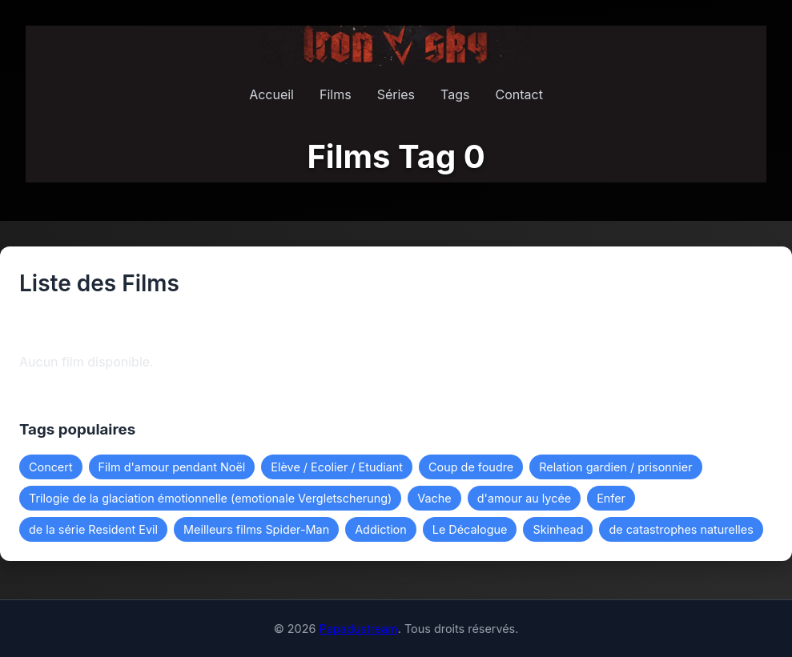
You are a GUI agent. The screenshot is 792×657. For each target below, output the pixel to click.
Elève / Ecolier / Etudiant (337, 467)
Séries (396, 94)
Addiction (381, 529)
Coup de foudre (470, 467)
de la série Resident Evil (93, 529)
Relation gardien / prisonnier (615, 467)
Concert (51, 467)
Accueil (271, 94)
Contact (518, 94)
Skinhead (558, 529)
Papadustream (358, 628)
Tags (454, 94)
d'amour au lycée (524, 498)
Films (336, 94)
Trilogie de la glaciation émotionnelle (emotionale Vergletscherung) (210, 498)
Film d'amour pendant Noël (172, 467)
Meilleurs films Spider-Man (256, 529)
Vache (434, 498)
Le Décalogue (470, 529)
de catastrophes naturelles (681, 529)
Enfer (611, 498)
